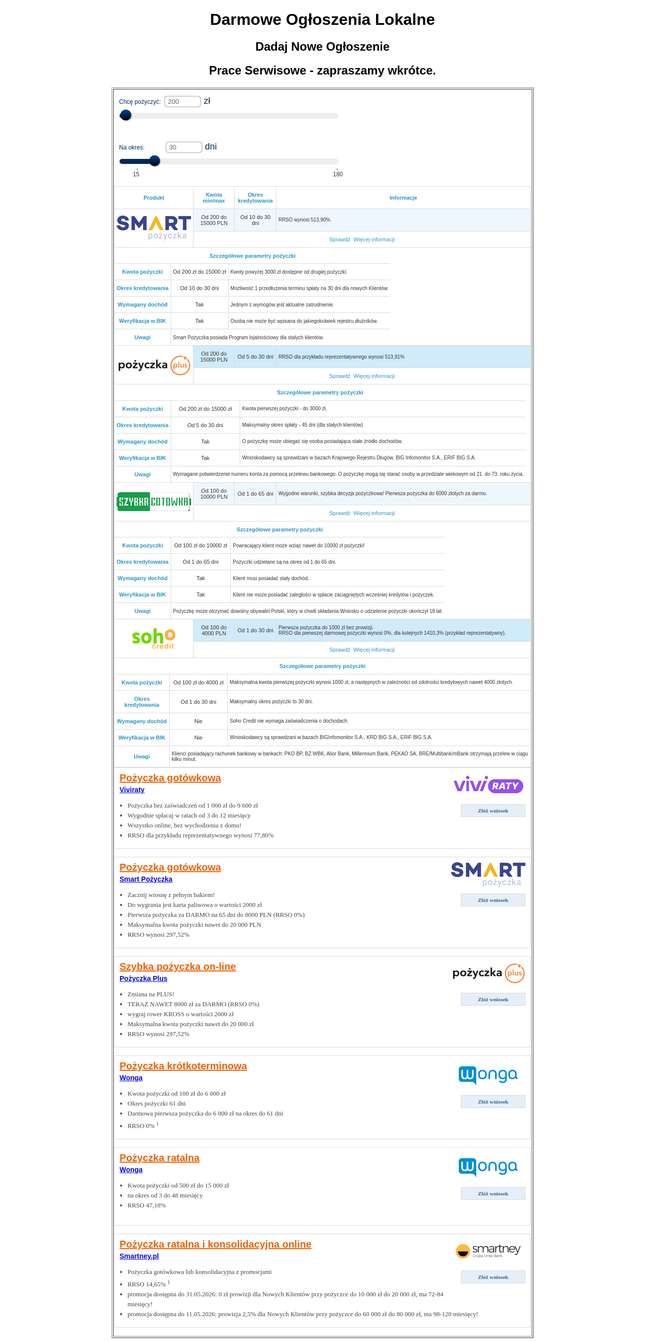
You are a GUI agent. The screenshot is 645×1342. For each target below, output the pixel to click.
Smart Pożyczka (146, 879)
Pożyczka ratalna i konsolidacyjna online (216, 1244)
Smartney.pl (139, 1256)
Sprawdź (339, 239)
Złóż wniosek (493, 811)
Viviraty (132, 790)
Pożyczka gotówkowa (170, 777)
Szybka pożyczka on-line (178, 966)
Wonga (131, 1078)
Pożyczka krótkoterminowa (183, 1065)
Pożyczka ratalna (159, 1157)
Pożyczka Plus (144, 978)
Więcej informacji (373, 239)
